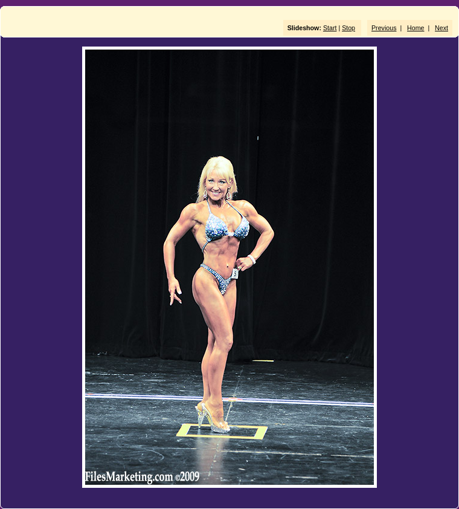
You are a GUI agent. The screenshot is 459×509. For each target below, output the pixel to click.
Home (415, 27)
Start (330, 27)
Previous (383, 27)
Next (441, 27)
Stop (348, 27)
